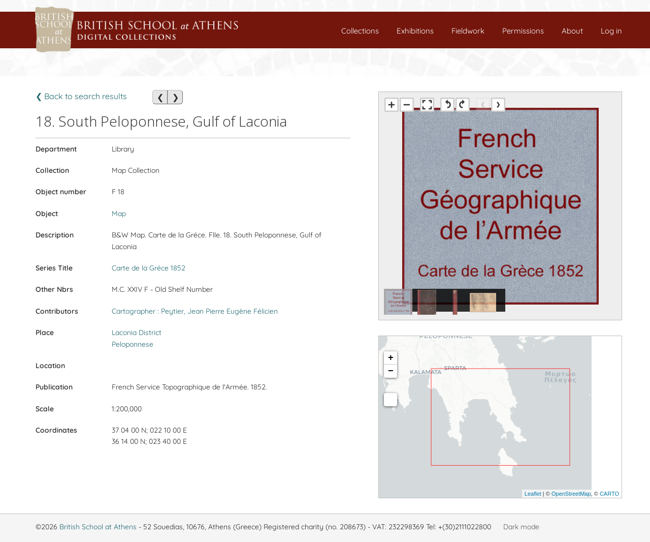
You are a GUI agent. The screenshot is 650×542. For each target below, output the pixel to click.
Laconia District (136, 332)
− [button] (391, 371)
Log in (611, 31)
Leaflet (533, 494)
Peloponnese (132, 344)
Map (119, 213)
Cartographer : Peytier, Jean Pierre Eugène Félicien (195, 311)
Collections (360, 31)
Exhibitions (415, 31)
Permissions (523, 31)
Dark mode (521, 526)
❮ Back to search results (81, 96)
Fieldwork (467, 31)
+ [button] (391, 358)
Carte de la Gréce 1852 (148, 268)
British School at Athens (98, 526)
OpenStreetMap (571, 494)
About (572, 31)
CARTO (609, 494)
